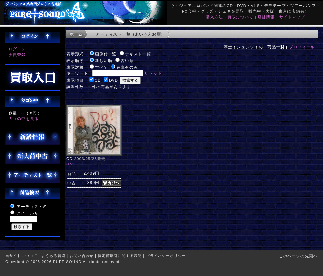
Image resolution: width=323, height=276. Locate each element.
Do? (70, 164)
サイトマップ (292, 17)
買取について (240, 17)
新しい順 (103, 60)
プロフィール (302, 47)
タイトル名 (27, 213)
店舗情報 (266, 17)
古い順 (127, 60)
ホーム (76, 34)
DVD (113, 80)
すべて (101, 67)
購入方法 (214, 17)
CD (98, 80)
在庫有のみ (127, 67)
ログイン (17, 49)
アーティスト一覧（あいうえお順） (130, 34)
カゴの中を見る (24, 118)
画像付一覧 (106, 54)
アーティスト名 (32, 206)
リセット (153, 73)
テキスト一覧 (138, 54)
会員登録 (17, 54)
